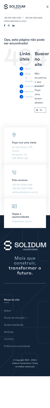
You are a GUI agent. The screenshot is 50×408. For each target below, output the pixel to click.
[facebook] (4, 25)
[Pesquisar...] (40, 110)
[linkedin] (13, 25)
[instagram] (9, 25)
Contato (29, 96)
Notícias (29, 91)
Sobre (28, 68)
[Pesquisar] (37, 110)
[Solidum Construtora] (14, 5)
